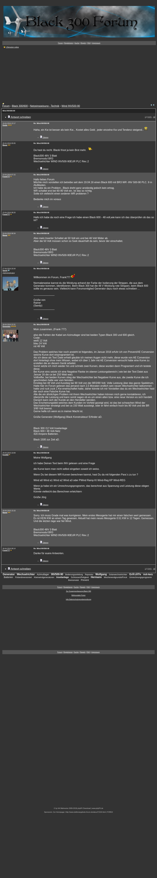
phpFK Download (84, 808)
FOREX (110, 812)
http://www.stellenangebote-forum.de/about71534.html (86, 812)
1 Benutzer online (12, 47)
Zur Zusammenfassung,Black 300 (78, 591)
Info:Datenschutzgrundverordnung (78, 599)
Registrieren (68, 43)
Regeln (83, 43)
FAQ (89, 43)
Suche (77, 43)
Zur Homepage (58, 812)
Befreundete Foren (79, 595)
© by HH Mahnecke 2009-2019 (65, 808)
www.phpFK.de (97, 808)
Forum (60, 43)
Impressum (96, 43)
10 (154, 117)
